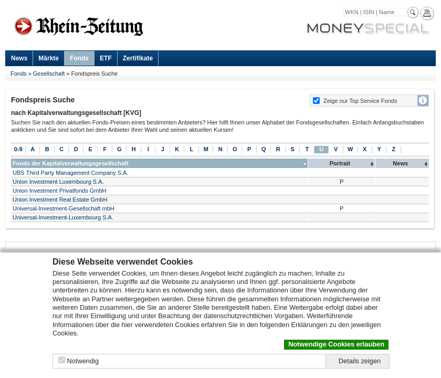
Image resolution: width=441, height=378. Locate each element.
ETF (106, 58)
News (19, 58)
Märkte (48, 58)
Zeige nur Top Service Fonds (360, 101)
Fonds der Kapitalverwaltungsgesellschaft (71, 163)
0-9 (18, 149)
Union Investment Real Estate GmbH (60, 199)
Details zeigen (360, 361)
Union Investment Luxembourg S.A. (58, 181)
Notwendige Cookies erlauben (336, 344)
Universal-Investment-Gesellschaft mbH (63, 208)
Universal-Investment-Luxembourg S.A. (63, 217)
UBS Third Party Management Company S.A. (71, 173)
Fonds (79, 58)
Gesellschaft (49, 73)
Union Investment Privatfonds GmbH (60, 190)
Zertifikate (138, 58)
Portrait (340, 163)
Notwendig (83, 361)
